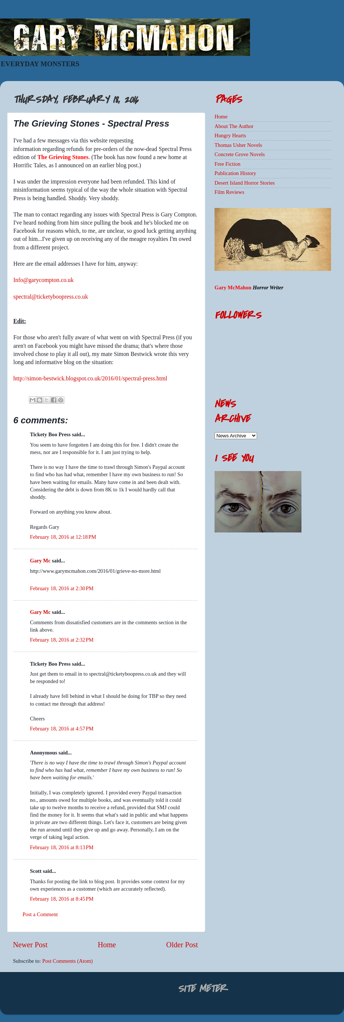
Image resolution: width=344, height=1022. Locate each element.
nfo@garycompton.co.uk (44, 280)
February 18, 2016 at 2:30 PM (62, 588)
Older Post (182, 945)
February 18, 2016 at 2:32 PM (62, 640)
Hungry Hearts (230, 135)
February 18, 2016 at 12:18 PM (63, 537)
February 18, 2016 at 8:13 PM (62, 847)
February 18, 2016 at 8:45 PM (62, 899)
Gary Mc (40, 561)
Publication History (235, 173)
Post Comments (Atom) (67, 961)
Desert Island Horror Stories (245, 183)
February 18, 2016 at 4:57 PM (62, 729)
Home (107, 945)
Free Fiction (227, 164)
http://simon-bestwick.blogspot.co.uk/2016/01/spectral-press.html (90, 378)
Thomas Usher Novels (238, 145)
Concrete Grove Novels (240, 154)
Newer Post (30, 945)
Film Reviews (229, 192)
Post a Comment (40, 914)
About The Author (234, 126)
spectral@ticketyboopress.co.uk (50, 296)
